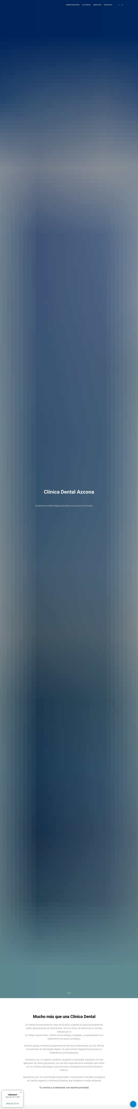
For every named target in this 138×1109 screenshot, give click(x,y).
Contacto (108, 5)
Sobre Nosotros (73, 5)
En (119, 5)
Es (122, 5)
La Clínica (86, 5)
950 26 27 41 (12, 1103)
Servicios (97, 5)
